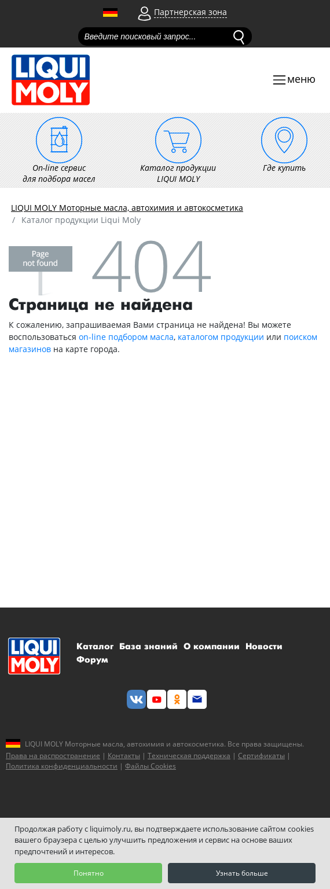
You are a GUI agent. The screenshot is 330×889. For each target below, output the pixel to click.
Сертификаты (261, 755)
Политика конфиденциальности (62, 766)
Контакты (124, 755)
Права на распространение (53, 755)
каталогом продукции (221, 336)
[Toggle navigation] (293, 80)
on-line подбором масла (126, 336)
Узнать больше (242, 873)
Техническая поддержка (189, 755)
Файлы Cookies (150, 766)
